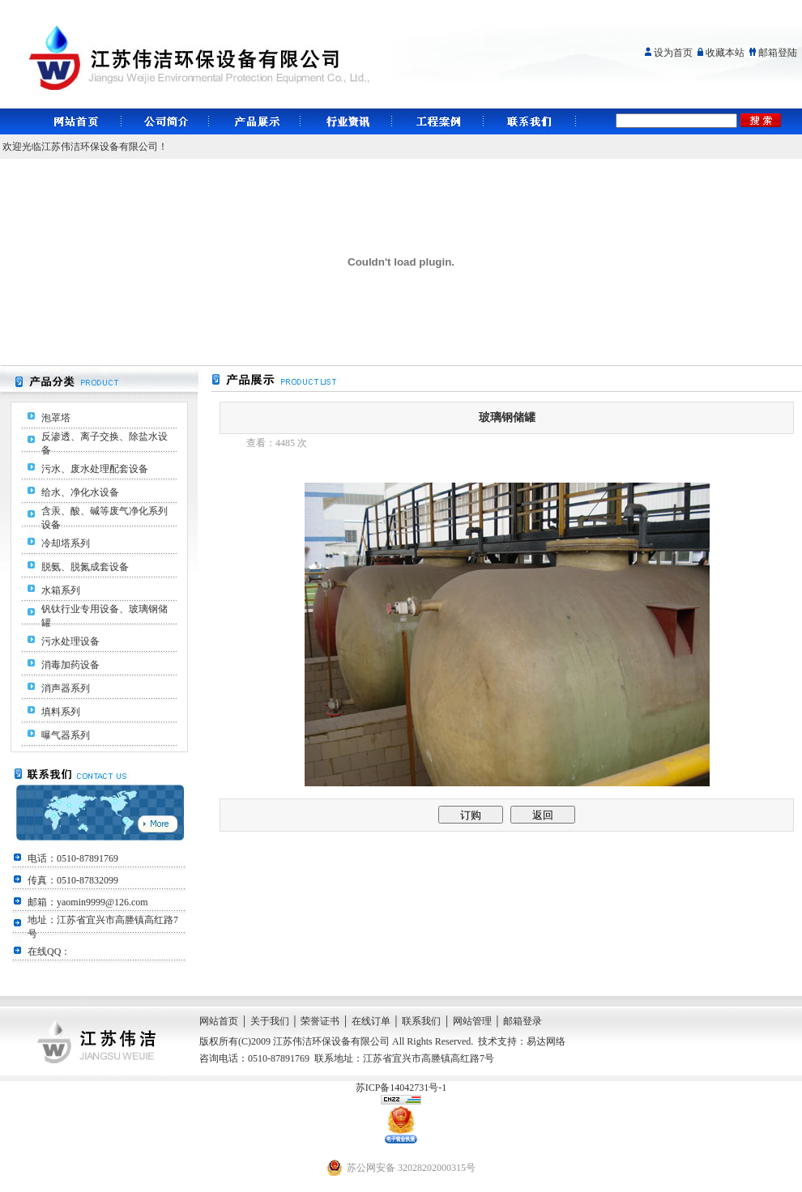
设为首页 (673, 52)
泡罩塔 (55, 418)
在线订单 (371, 1021)
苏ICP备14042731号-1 (401, 1087)
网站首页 (218, 1021)
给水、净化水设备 (80, 492)
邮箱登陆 (777, 52)
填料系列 (60, 711)
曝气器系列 (65, 735)
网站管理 (472, 1021)
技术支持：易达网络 (521, 1041)
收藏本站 (725, 52)
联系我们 (421, 1021)
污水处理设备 (70, 641)
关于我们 (269, 1021)
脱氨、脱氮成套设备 (85, 567)
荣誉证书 (320, 1021)
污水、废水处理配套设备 (94, 469)
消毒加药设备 (70, 664)
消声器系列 (65, 688)
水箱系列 (60, 590)
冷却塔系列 (65, 543)
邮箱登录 (522, 1021)
